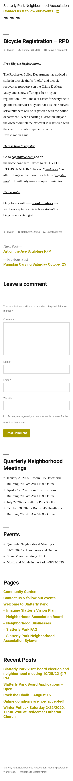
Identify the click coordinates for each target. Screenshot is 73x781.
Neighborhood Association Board (34, 616)
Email (7, 380)
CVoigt (10, 50)
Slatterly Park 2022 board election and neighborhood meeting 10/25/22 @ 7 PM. (36, 673)
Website (7, 398)
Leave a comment (57, 50)
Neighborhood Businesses (28, 623)
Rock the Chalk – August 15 (27, 695)
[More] (57, 12)
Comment (9, 319)
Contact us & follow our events (28, 11)
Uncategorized (54, 232)
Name (7, 361)
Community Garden (19, 591)
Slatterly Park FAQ (21, 629)
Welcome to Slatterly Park (25, 604)
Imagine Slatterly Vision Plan (30, 610)
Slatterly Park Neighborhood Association (36, 5)
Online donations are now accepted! (33, 701)
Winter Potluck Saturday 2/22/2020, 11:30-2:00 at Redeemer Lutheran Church (34, 712)
